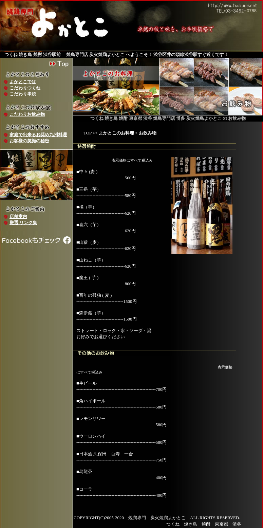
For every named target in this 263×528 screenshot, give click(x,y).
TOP (87, 132)
